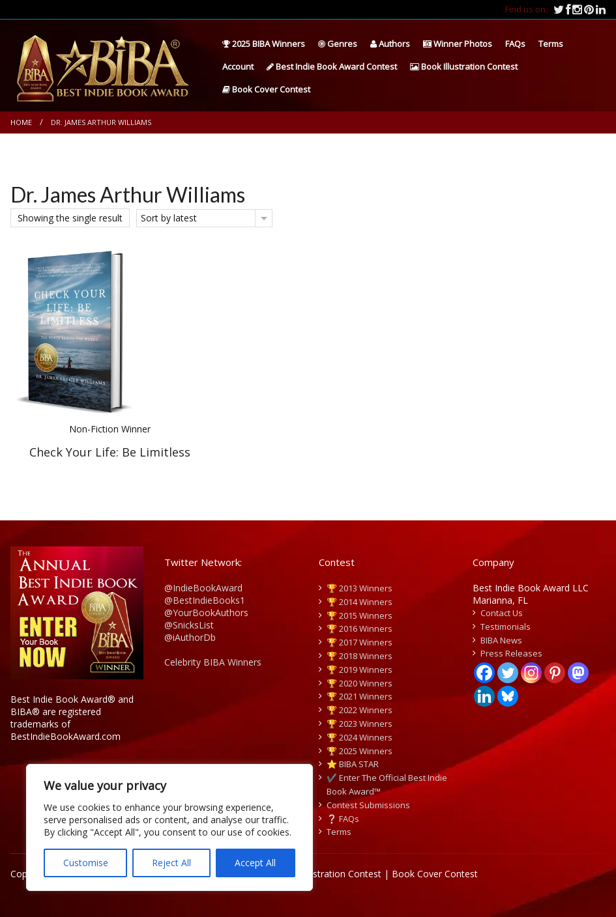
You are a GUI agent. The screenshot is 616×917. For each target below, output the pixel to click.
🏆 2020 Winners (359, 683)
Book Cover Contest (266, 89)
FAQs (515, 43)
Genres (337, 43)
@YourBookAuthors (206, 612)
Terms (550, 43)
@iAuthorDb (190, 637)
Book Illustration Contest (464, 66)
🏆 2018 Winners (359, 656)
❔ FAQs (343, 819)
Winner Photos (457, 43)
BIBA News (501, 640)
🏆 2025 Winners (359, 751)
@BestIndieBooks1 (204, 600)
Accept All (255, 862)
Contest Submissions (368, 805)
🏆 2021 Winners (359, 696)
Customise (85, 862)
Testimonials (505, 626)
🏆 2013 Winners (359, 588)
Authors (390, 43)
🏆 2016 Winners (359, 628)
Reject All (171, 862)
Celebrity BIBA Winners (212, 662)
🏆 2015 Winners (359, 615)
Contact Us (501, 613)
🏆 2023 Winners (359, 723)
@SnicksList (189, 625)
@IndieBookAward (203, 588)
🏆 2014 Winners (359, 602)
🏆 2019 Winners (359, 669)
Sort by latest (169, 218)
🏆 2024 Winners (359, 737)
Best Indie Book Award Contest (332, 66)
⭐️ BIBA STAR (353, 764)
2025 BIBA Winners (263, 43)
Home (21, 122)
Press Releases (511, 653)
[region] (169, 827)
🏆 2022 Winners (359, 710)
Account (238, 66)
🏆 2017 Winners (359, 642)
